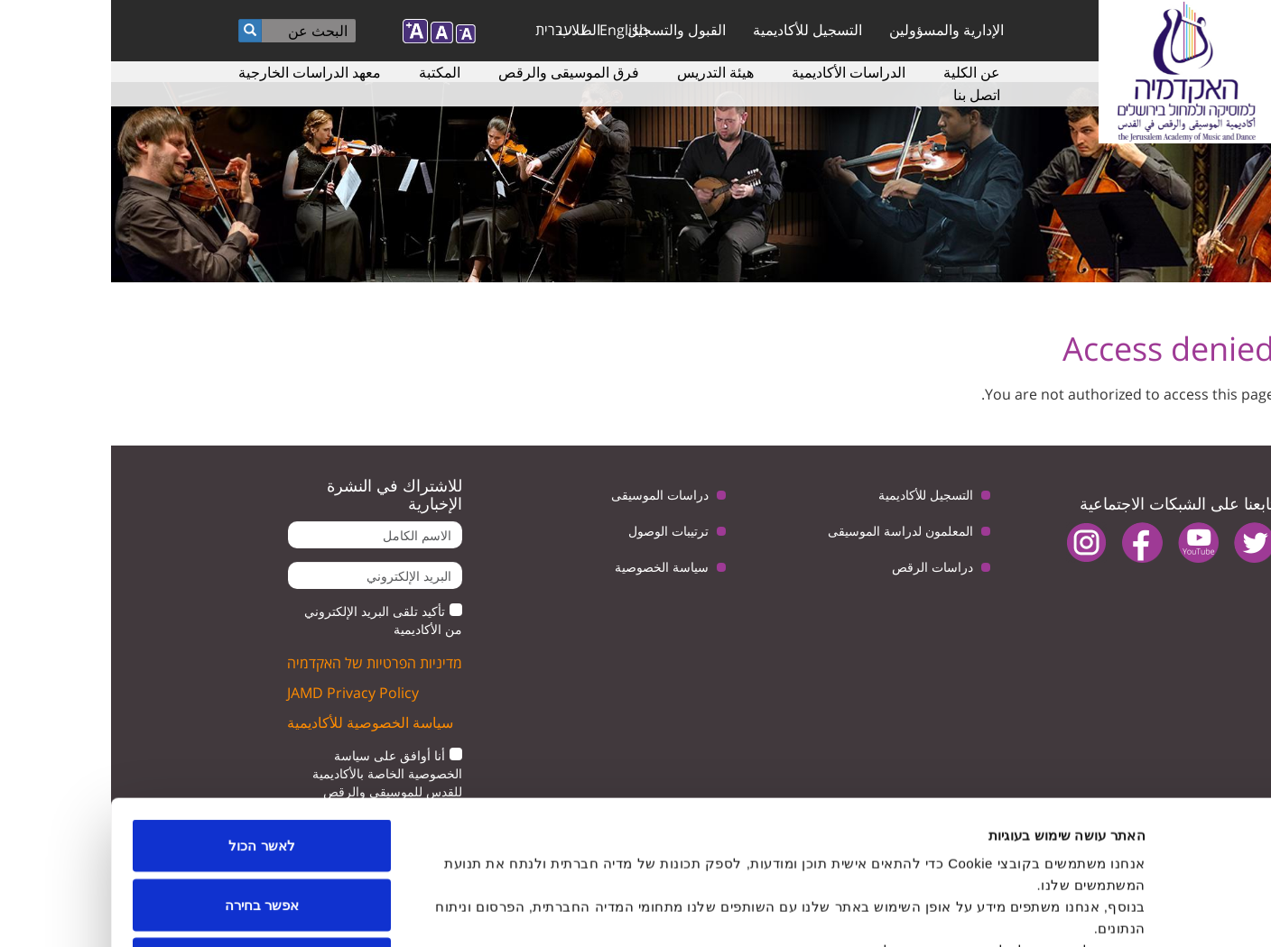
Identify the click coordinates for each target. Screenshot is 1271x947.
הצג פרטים (420, 911)
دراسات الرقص (821, 566)
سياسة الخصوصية (551, 566)
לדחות (151, 828)
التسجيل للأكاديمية (696, 30)
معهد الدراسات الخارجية (198, 72)
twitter (1143, 542)
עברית (442, 30)
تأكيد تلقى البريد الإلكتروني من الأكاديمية (272, 620)
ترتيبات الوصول (557, 530)
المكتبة (328, 72)
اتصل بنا (865, 95)
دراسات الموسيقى (549, 494)
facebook (1031, 542)
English (512, 30)
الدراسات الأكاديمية (737, 72)
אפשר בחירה (151, 769)
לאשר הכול (150, 710)
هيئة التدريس (604, 72)
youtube (1087, 542)
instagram (975, 542)
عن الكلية (860, 72)
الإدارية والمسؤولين (835, 30)
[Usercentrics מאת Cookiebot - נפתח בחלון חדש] (1155, 911)
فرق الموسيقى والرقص (457, 72)
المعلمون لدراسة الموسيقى (789, 530)
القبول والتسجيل (565, 30)
